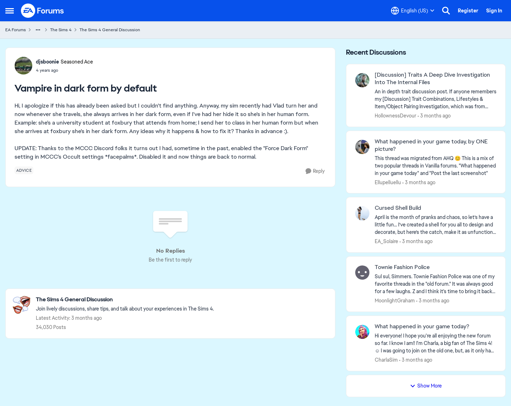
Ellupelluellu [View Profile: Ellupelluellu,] (388, 182)
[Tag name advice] (24, 170)
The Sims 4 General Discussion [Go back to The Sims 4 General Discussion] (109, 30)
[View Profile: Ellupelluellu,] (362, 147)
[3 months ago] (434, 116)
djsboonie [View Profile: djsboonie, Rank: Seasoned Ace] (47, 62)
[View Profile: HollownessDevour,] (362, 80)
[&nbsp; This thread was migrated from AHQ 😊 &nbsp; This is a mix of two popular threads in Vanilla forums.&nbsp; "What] (435, 165)
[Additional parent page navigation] (38, 30)
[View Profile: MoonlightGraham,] (362, 272)
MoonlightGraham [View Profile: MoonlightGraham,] (395, 300)
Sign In (494, 10)
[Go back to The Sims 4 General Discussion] (125, 299)
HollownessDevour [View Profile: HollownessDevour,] (395, 116)
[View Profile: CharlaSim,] (362, 332)
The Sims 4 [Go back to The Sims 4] (61, 30)
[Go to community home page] (42, 11)
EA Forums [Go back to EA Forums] (15, 30)
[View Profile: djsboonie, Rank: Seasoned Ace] (23, 66)
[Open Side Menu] (9, 10)
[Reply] (315, 171)
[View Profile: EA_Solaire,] (362, 213)
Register (468, 10)
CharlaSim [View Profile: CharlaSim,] (386, 360)
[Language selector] (413, 11)
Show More (426, 386)
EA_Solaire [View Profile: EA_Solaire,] (386, 241)
